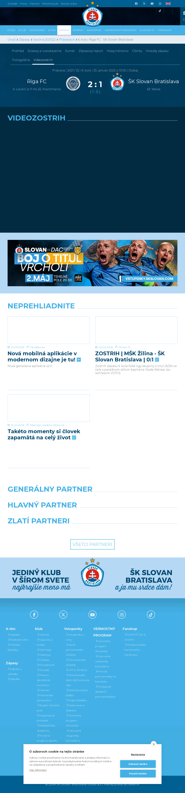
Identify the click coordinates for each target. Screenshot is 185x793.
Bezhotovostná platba (77, 693)
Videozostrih (43, 60)
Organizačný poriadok (46, 718)
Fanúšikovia (37, 347)
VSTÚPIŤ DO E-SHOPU (135, 637)
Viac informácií (37, 770)
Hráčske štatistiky (14, 647)
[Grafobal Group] (114, 530)
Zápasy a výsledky (14, 671)
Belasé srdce (69, 3)
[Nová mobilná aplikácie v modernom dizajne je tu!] (49, 330)
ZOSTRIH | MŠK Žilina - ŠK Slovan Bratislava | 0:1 (130, 356)
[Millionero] (121, 514)
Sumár (70, 51)
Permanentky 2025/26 (76, 662)
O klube (43, 660)
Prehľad (18, 51)
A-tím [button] (52, 30)
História (43, 634)
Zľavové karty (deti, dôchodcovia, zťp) (78, 680)
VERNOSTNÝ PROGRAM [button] (120, 30)
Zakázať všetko (137, 764)
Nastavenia (138, 754)
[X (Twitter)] (144, 3)
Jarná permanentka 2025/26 (74, 649)
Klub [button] (22, 30)
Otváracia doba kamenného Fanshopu (135, 649)
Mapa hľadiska (76, 700)
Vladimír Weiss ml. (53, 425)
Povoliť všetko (138, 773)
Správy (78, 30)
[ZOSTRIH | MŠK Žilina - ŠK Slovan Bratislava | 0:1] (136, 330)
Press (23, 3)
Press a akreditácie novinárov (43, 680)
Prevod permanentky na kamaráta (105, 676)
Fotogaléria (21, 60)
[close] (154, 744)
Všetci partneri (92, 544)
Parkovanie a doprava (75, 708)
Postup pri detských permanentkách (105, 691)
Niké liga (35, 425)
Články (137, 51)
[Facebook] (136, 3)
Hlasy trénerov (117, 51)
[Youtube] (152, 3)
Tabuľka (14, 679)
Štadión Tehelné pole (48, 708)
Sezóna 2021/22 (44, 39)
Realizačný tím (18, 639)
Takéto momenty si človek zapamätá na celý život (44, 434)
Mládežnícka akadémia (46, 728)
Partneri (43, 690)
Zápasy (24, 39)
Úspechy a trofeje (45, 642)
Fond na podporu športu (47, 738)
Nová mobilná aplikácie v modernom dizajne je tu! (44, 356)
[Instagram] (160, 3)
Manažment (46, 665)
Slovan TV (125, 347)
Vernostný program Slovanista (73, 720)
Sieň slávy (44, 649)
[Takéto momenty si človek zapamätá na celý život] (49, 408)
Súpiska (14, 634)
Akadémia (94, 30)
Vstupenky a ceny (75, 637)
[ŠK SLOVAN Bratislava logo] (92, 13)
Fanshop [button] (164, 30)
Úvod (11, 30)
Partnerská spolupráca (45, 698)
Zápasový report (91, 51)
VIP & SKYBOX (76, 670)
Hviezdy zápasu (157, 51)
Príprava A (66, 39)
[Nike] (92, 498)
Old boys (44, 654)
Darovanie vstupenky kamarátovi (73, 735)
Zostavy (44, 51)
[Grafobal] (63, 514)
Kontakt (43, 670)
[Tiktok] (160, 10)
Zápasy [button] (64, 30)
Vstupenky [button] (37, 30)
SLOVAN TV (147, 30)
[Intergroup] (70, 530)
